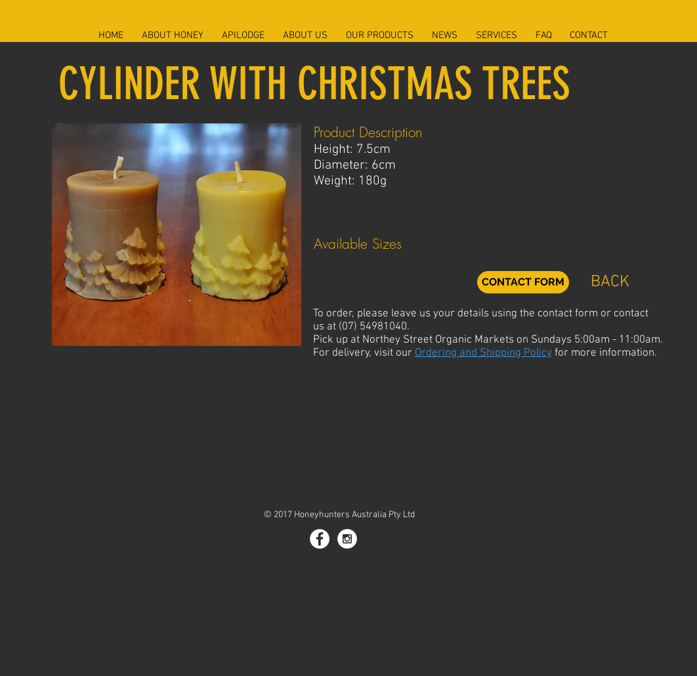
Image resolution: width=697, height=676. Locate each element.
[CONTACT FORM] (523, 282)
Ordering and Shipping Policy (483, 353)
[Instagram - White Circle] (347, 539)
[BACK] (610, 282)
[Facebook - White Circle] (319, 539)
